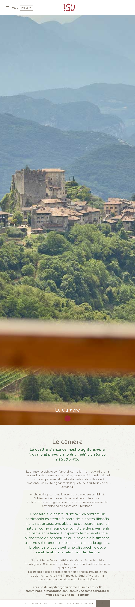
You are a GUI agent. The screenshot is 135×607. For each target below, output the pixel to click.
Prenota (26, 8)
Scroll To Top (68, 418)
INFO (91, 603)
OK (103, 603)
